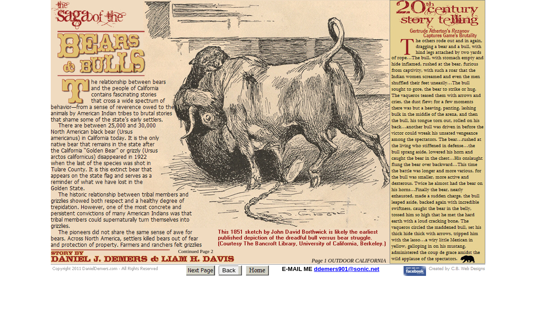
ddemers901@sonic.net (346, 269)
